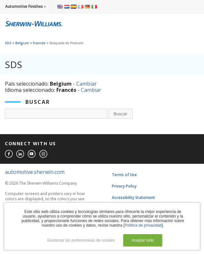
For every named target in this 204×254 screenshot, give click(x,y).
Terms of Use (124, 174)
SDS (8, 43)
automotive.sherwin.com (35, 172)
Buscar (120, 114)
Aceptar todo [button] (143, 240)
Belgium (22, 43)
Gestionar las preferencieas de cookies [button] (81, 240)
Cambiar (86, 83)
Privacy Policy (124, 186)
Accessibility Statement (133, 197)
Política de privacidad (143, 225)
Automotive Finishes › (25, 6)
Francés (39, 43)
